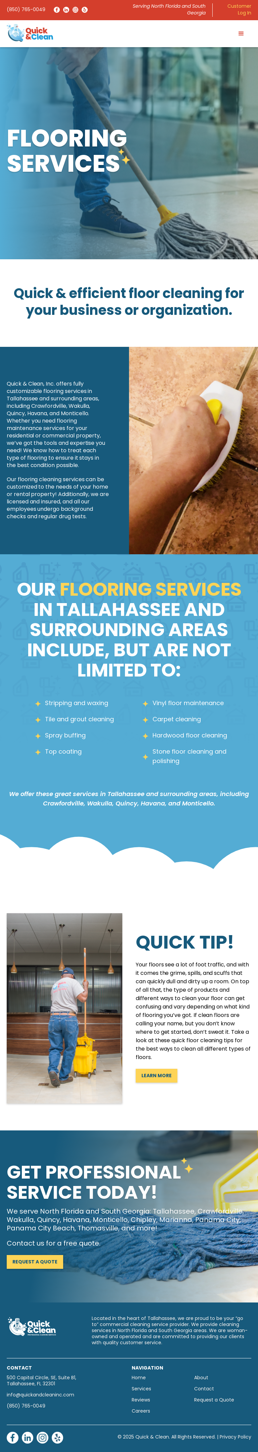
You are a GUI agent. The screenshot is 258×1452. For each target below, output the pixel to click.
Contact (204, 1389)
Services (141, 1389)
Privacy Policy (235, 1437)
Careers (141, 1411)
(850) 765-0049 (26, 9)
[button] (241, 34)
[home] (30, 33)
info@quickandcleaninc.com (40, 1395)
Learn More (156, 1076)
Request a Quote (34, 1262)
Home (139, 1378)
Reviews (141, 1400)
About (201, 1378)
